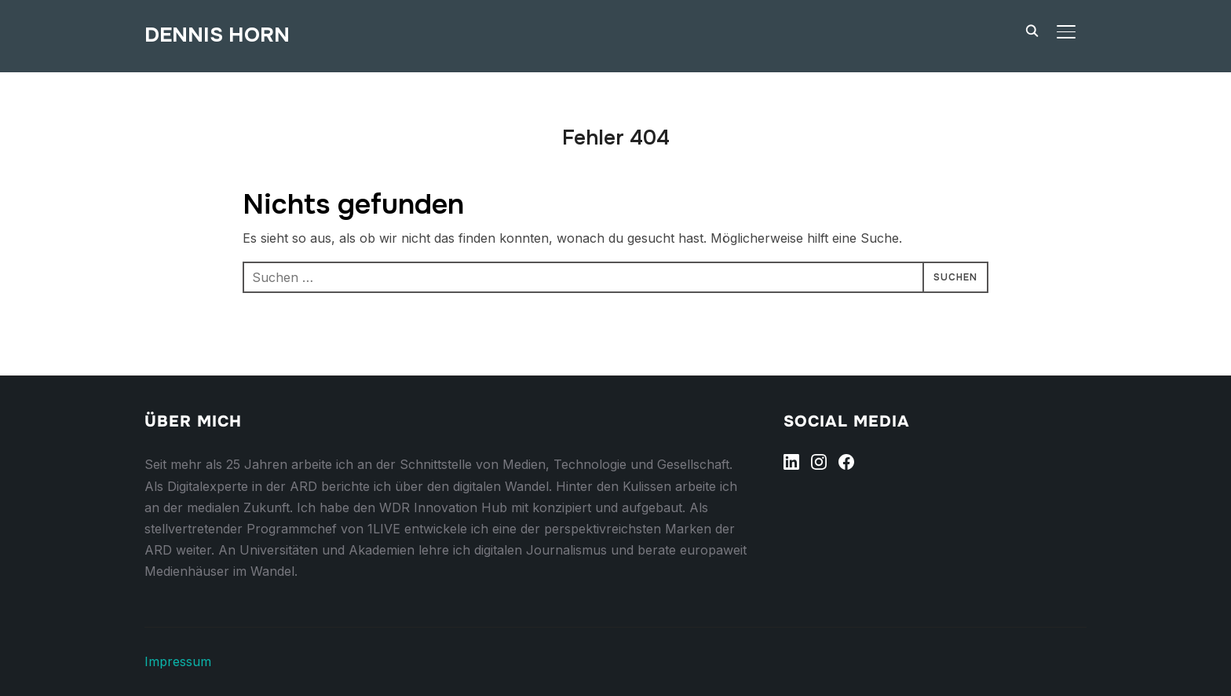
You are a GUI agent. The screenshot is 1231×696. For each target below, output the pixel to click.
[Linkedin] (791, 462)
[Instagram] (819, 462)
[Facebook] (846, 462)
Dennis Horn (217, 35)
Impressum (177, 661)
